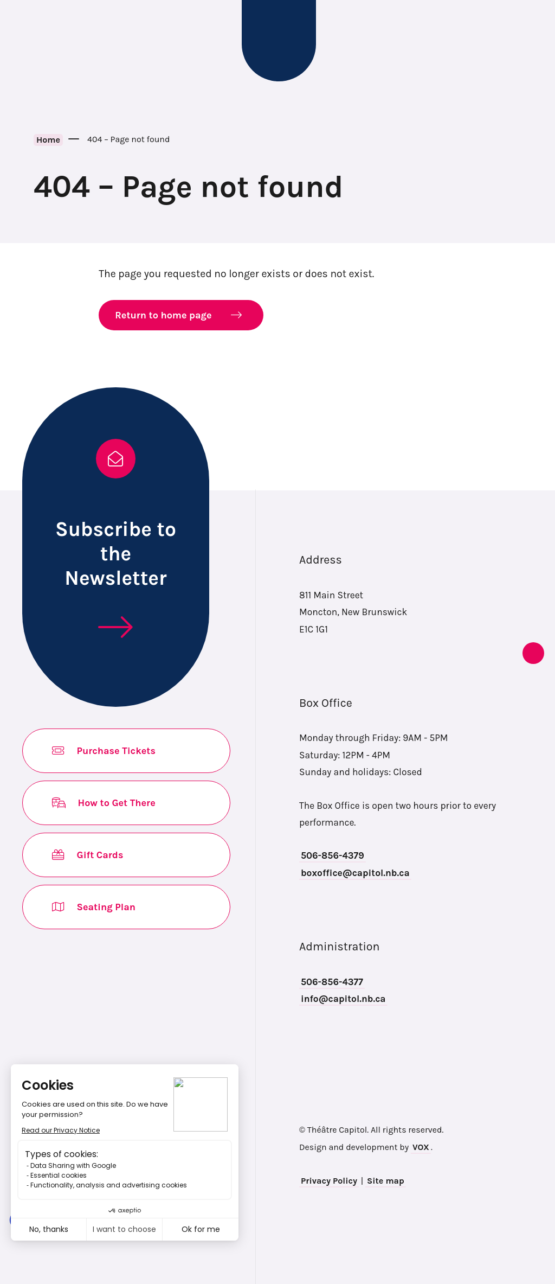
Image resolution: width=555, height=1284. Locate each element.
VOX (420, 1147)
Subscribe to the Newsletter (115, 553)
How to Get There (104, 803)
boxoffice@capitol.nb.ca (355, 872)
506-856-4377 (332, 981)
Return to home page (163, 315)
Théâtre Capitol (279, 40)
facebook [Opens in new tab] (511, 562)
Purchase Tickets (104, 751)
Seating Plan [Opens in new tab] (94, 907)
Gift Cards (88, 855)
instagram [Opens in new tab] (511, 589)
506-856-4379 (332, 855)
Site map (385, 1181)
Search (530, 41)
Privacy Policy (329, 1181)
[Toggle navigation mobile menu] (25, 41)
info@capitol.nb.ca (343, 998)
